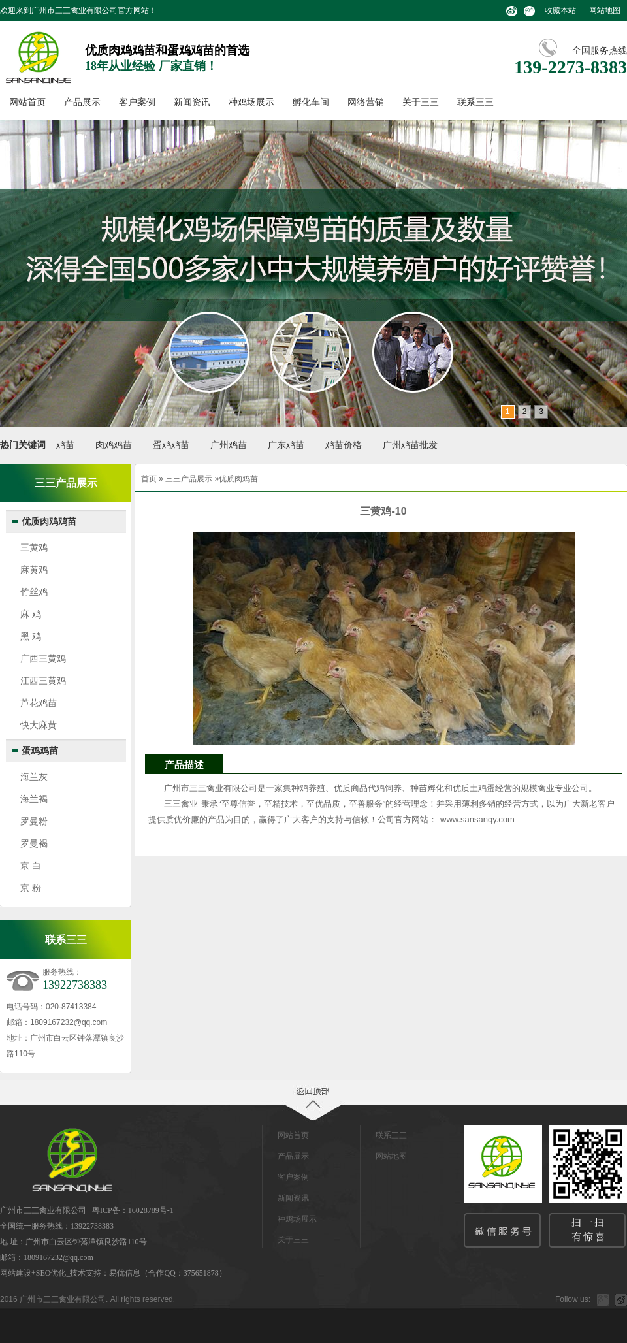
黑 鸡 (30, 636)
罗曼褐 (34, 843)
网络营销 (365, 102)
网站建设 (15, 1273)
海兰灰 (34, 776)
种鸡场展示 (251, 102)
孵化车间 (311, 102)
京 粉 (30, 887)
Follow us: (572, 1299)
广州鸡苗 (228, 445)
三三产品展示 (188, 478)
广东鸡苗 (286, 445)
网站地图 (604, 10)
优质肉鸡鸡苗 (49, 521)
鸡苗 (65, 445)
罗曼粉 (34, 821)
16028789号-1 (151, 1210)
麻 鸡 (30, 614)
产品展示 (82, 102)
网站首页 (27, 102)
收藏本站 (560, 10)
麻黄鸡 (34, 569)
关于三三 (420, 102)
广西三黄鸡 (43, 658)
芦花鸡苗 (38, 703)
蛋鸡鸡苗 (171, 445)
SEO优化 (51, 1273)
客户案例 (137, 102)
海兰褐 (34, 799)
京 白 (30, 865)
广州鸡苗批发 (410, 445)
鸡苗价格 (343, 445)
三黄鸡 (34, 547)
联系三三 (475, 102)
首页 (149, 478)
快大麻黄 (38, 725)
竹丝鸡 (34, 592)
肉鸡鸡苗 (113, 445)
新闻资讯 (192, 102)
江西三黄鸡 (43, 680)
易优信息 (124, 1273)
